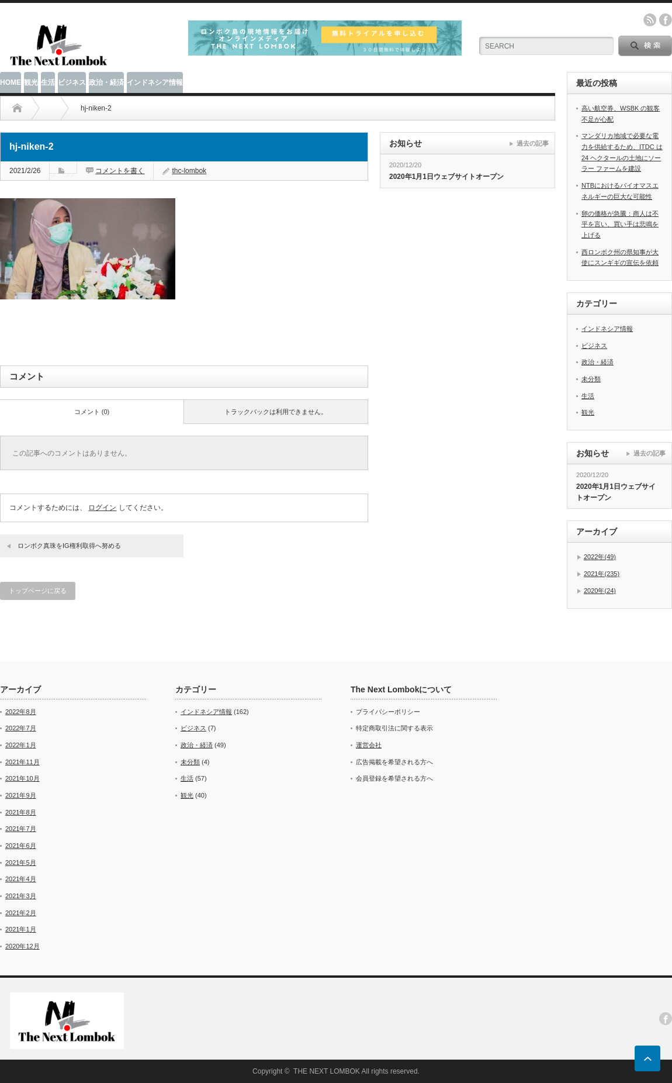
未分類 (591, 378)
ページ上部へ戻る (647, 1058)
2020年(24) (600, 590)
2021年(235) (601, 573)
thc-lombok (189, 171)
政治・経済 (106, 82)
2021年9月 (20, 795)
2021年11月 (22, 761)
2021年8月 (20, 812)
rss (649, 19)
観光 (31, 82)
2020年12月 (22, 946)
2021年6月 (20, 845)
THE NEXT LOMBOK (326, 1071)
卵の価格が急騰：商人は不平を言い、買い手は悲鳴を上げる (620, 224)
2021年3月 (20, 895)
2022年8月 (20, 711)
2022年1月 (20, 745)
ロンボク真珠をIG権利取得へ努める (69, 545)
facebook (665, 19)
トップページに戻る (38, 590)
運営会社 (369, 745)
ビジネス (72, 82)
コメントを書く (119, 171)
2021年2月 (20, 912)
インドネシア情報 (155, 82)
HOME (10, 82)
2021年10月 (22, 778)
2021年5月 (20, 862)
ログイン (102, 507)
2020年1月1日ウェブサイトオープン (446, 177)
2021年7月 (20, 828)
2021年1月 (20, 929)
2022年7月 (20, 728)
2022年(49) (600, 556)
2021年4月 (20, 878)
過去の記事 (533, 143)
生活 (48, 82)
